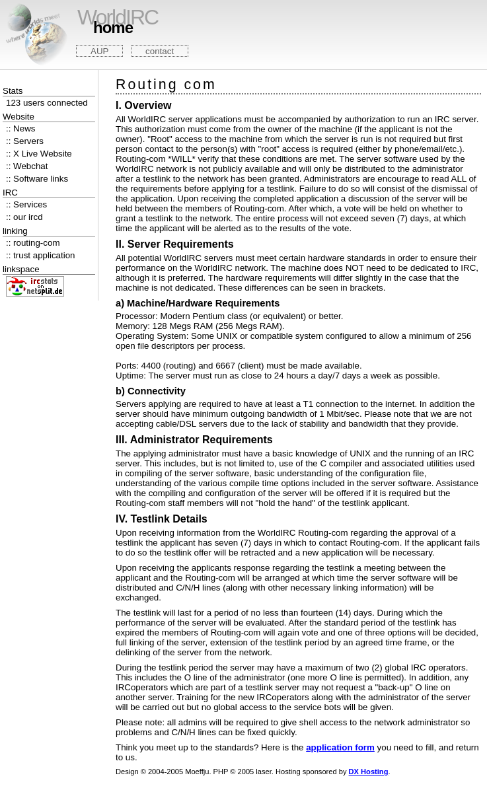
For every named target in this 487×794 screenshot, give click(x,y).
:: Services (26, 204)
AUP (99, 51)
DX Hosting (369, 772)
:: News (20, 128)
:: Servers (25, 141)
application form (340, 747)
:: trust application (40, 255)
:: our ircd (24, 217)
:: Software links (37, 179)
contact (159, 51)
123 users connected (47, 103)
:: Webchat (27, 166)
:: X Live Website (39, 154)
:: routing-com (32, 243)
